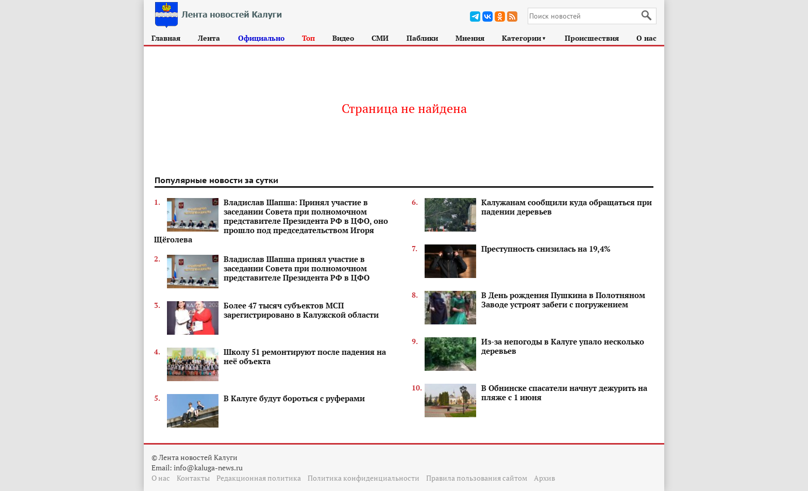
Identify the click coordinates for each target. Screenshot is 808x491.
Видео (343, 38)
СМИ (380, 38)
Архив (544, 478)
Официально (261, 38)
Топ (308, 38)
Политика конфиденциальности (363, 478)
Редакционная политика (258, 478)
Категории (524, 38)
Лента (209, 38)
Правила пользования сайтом (476, 478)
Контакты (193, 478)
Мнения (470, 38)
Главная (166, 38)
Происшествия (592, 38)
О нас (646, 38)
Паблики (422, 38)
